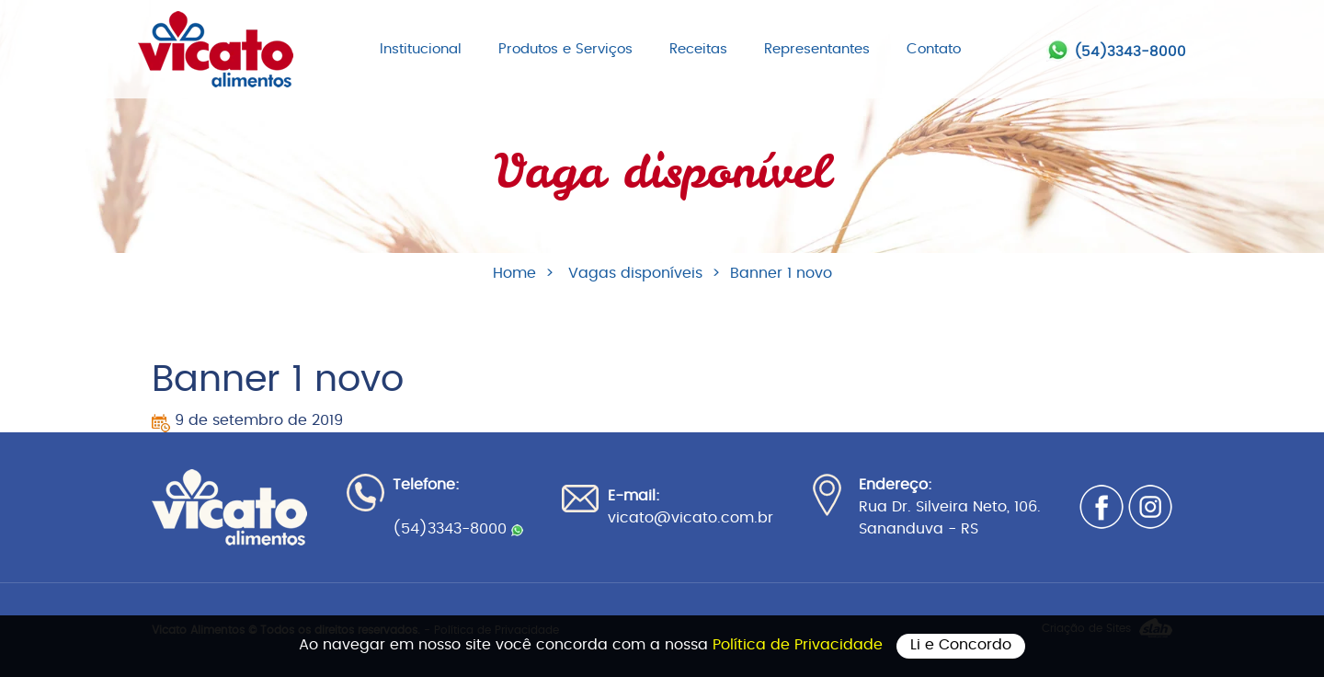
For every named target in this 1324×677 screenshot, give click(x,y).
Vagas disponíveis (635, 273)
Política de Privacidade (800, 644)
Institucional (421, 49)
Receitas (698, 49)
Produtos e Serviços (565, 49)
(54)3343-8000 (1130, 52)
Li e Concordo (960, 644)
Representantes (817, 49)
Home (514, 273)
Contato (934, 49)
